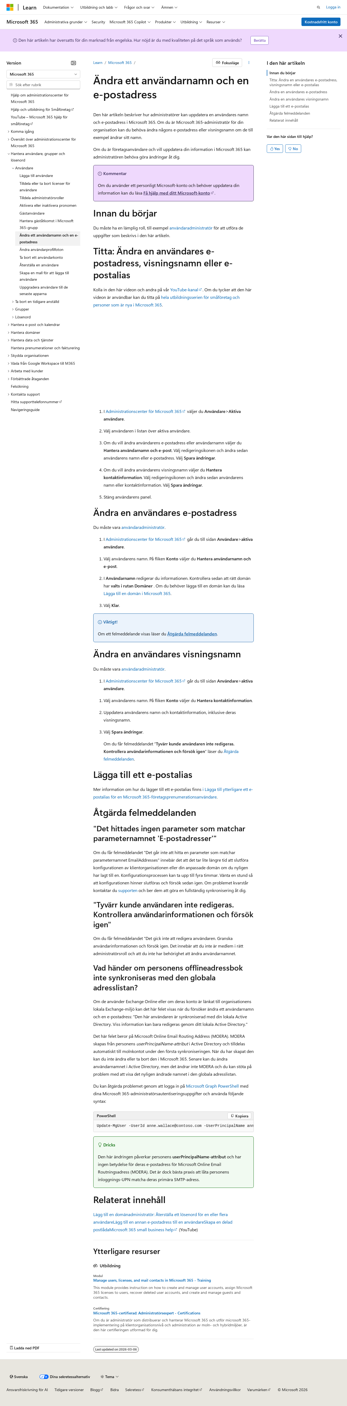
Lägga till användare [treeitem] (36, 175)
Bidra (114, 1389)
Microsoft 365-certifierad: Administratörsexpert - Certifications (146, 1313)
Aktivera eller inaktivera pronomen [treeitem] (48, 205)
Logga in (333, 6)
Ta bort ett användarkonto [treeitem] (41, 257)
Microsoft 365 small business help (141, 1229)
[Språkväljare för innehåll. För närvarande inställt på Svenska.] (19, 1376)
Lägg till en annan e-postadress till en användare (158, 1222)
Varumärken (257, 1389)
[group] (173, 1126)
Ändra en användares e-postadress (298, 91)
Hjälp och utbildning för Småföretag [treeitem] (40, 109)
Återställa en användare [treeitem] (39, 264)
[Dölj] (73, 63)
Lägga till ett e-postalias (289, 106)
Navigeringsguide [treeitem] (25, 409)
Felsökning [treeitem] (19, 386)
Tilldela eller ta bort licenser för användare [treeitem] (45, 187)
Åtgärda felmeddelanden (192, 633)
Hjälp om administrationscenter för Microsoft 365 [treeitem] (40, 98)
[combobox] (43, 74)
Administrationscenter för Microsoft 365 (144, 411)
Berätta (260, 40)
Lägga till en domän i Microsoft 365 (137, 593)
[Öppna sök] (318, 7)
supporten (127, 890)
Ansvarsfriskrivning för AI (27, 1389)
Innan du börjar (282, 72)
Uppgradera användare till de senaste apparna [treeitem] (44, 290)
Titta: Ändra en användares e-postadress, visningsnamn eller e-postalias (303, 82)
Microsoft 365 (120, 62)
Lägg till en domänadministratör (123, 1214)
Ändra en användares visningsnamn (299, 99)
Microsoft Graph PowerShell (212, 1086)
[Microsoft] (10, 7)
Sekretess (133, 1389)
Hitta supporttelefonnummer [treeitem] (35, 401)
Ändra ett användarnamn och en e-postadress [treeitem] (49, 238)
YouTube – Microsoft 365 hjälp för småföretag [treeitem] (39, 120)
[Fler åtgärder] (249, 62)
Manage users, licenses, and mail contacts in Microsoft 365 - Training (152, 1280)
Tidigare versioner (69, 1389)
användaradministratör (191, 228)
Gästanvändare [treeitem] (32, 213)
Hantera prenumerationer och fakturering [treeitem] (45, 347)
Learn (97, 62)
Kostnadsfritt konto (321, 21)
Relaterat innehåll (283, 120)
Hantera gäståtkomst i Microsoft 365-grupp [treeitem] (46, 224)
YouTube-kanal (184, 289)
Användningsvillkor (225, 1389)
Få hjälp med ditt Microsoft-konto (176, 193)
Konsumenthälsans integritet (175, 1389)
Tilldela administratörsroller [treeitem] (42, 197)
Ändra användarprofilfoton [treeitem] (41, 249)
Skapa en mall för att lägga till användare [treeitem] (44, 276)
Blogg (95, 1389)
